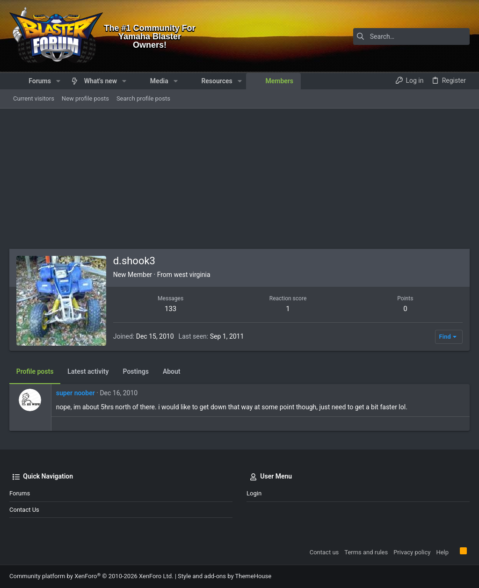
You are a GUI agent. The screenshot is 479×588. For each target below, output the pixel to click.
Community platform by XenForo (91, 576)
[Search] (411, 36)
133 (170, 309)
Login (254, 493)
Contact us (24, 509)
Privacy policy (411, 552)
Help (442, 552)
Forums (19, 493)
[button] (58, 81)
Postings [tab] (136, 371)
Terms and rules (366, 552)
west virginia (192, 274)
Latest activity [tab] (88, 371)
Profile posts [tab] (35, 371)
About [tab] (172, 371)
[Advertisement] (239, 178)
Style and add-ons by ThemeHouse (224, 576)
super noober (75, 393)
